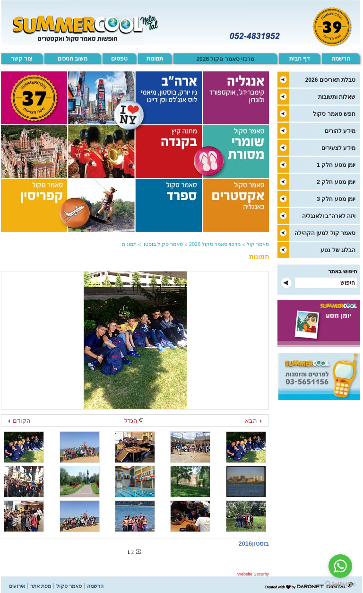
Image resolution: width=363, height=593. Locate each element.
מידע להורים (340, 131)
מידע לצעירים (338, 148)
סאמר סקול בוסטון (162, 244)
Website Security (253, 574)
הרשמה (340, 58)
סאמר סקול (69, 586)
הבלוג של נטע (337, 250)
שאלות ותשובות (336, 97)
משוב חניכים (72, 58)
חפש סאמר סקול (334, 114)
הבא (251, 420)
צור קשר (21, 58)
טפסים (119, 58)
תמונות (155, 58)
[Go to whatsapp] (340, 566)
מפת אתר (40, 586)
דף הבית (299, 58)
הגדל (131, 420)
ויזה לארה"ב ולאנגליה (328, 216)
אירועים (17, 586)
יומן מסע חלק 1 (336, 165)
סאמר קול (258, 244)
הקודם (22, 420)
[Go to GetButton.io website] (340, 583)
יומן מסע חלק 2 (336, 182)
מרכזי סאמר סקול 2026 (225, 59)
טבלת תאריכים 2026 (330, 80)
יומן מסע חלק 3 (336, 199)
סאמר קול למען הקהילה (324, 233)
